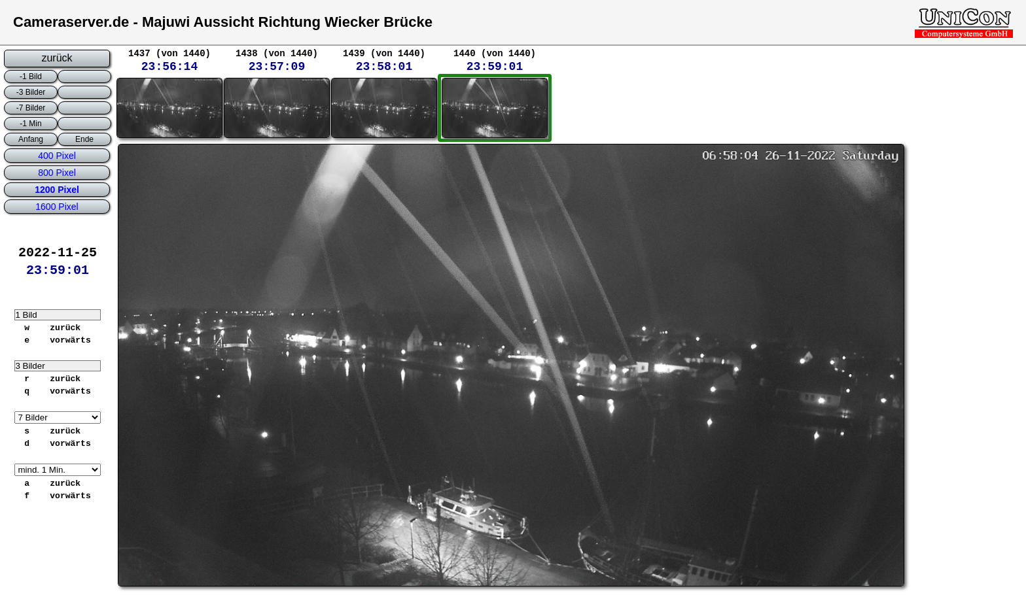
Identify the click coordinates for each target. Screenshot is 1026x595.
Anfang (30, 139)
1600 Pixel (56, 206)
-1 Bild (31, 76)
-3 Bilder (31, 92)
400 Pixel (57, 155)
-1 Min (30, 123)
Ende (84, 139)
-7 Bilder (31, 107)
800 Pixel (57, 172)
